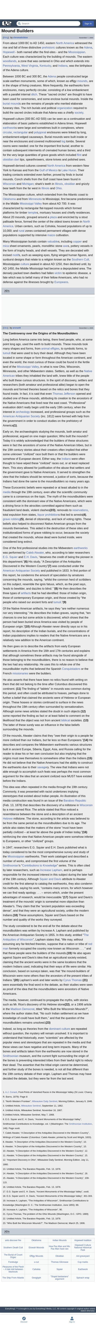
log (63, 141)
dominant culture (59, 1028)
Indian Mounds (60, 1240)
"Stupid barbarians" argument (59, 1277)
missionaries (20, 673)
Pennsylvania (11, 65)
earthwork (9, 127)
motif (15, 255)
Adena (88, 47)
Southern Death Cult (13, 1247)
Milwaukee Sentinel (31, 1105)
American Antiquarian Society (21, 416)
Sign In (88, 23)
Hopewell (9, 52)
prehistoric (48, 47)
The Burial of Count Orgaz (13, 1256)
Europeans (61, 282)
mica (6, 245)
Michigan (28, 183)
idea (6, 328)
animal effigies (50, 348)
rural (21, 230)
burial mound (11, 103)
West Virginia (29, 65)
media (7, 492)
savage (42, 767)
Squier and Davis (50, 879)
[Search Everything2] (48, 23)
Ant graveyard (83, 1256)
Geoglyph (36, 1278)
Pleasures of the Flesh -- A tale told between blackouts (13, 1269)
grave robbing (11, 519)
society (79, 112)
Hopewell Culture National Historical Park (83, 1247)
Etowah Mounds (36, 1247)
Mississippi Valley (31, 203)
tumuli (6, 353)
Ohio (59, 188)
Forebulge (13, 1262)
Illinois (59, 183)
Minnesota (35, 199)
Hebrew (8, 818)
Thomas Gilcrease (59, 1262)
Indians (66, 458)
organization (65, 108)
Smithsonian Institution (80, 1124)
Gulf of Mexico (48, 170)
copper (77, 241)
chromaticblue (20, 37)
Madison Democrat (22, 1009)
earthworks (80, 548)
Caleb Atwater (35, 552)
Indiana (63, 65)
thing (6, 37)
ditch (34, 94)
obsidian (8, 159)
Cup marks (83, 1262)
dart (16, 159)
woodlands (10, 61)
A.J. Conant (11, 1092)
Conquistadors (71, 668)
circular (7, 132)
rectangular (21, 132)
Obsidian (59, 1256)
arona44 (17, 328)
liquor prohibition (48, 514)
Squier (60, 1269)
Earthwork (83, 1269)
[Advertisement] (48, 10)
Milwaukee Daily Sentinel (44, 1101)
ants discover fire (13, 1240)
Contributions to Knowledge (39, 865)
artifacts (26, 593)
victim (58, 273)
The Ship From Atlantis (13, 1278)
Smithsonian (10, 865)
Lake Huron (69, 170)
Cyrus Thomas (72, 980)
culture (25, 264)
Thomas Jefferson (64, 393)
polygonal (40, 132)
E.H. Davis (30, 557)
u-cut (36, 1262)
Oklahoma (9, 199)
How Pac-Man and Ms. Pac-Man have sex (59, 1247)
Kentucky (45, 65)
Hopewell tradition (82, 1240)
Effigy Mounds (36, 1256)
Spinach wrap (82, 1278)
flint (79, 154)
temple (32, 212)
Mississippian (76, 52)
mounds (82, 81)
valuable (52, 241)
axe (65, 245)
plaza (53, 217)
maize (51, 235)
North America (65, 43)
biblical (65, 720)
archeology (23, 411)
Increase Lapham (51, 870)
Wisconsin (9, 183)
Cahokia (36, 1269)
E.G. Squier (10, 557)
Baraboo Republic (75, 800)
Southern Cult (80, 259)
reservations (80, 510)
